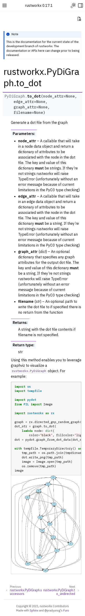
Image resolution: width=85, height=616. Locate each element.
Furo (66, 610)
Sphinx (34, 610)
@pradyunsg (52, 610)
